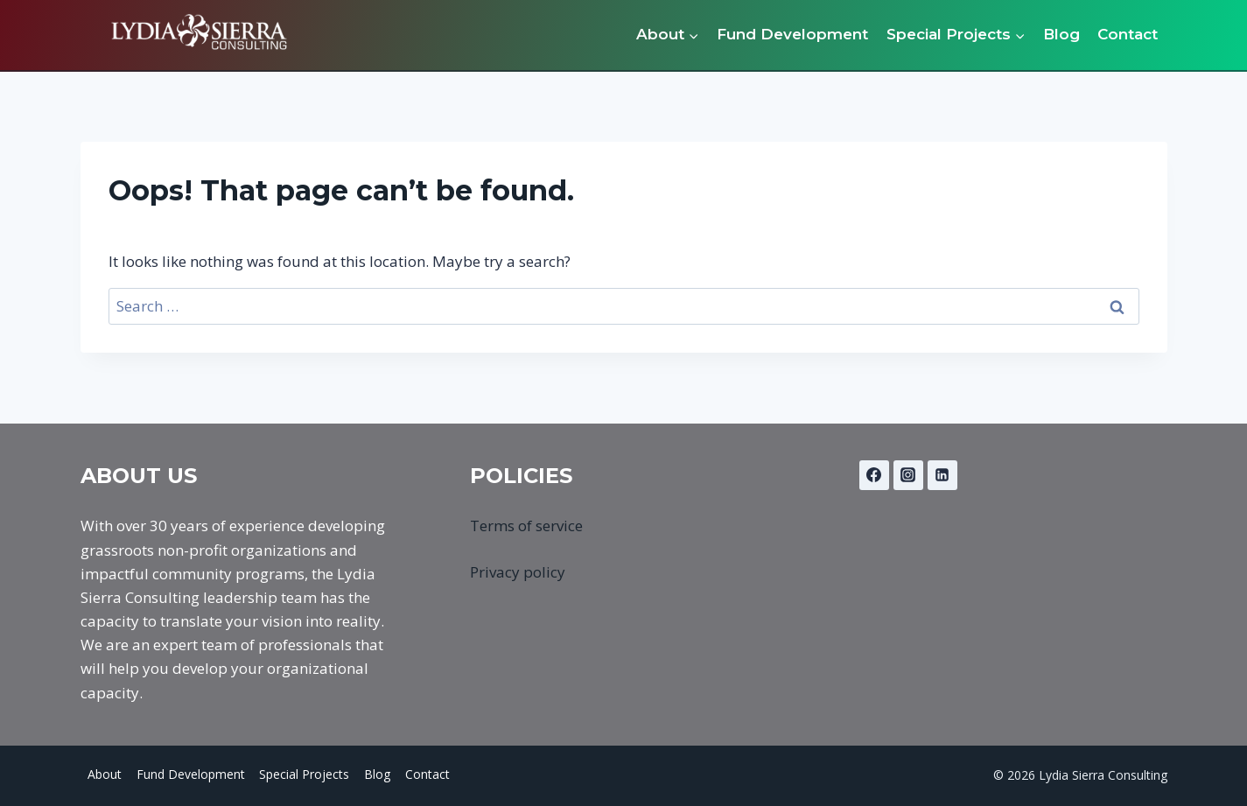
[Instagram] (908, 475)
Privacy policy (517, 572)
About (105, 774)
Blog (1061, 34)
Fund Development (792, 34)
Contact (1127, 34)
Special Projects (304, 774)
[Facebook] (874, 475)
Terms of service (526, 525)
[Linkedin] (942, 475)
